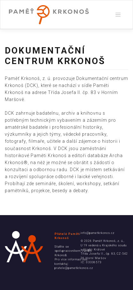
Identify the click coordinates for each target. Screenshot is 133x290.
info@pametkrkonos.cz (98, 233)
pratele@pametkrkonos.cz (74, 268)
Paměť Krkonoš (104, 241)
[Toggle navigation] (118, 15)
